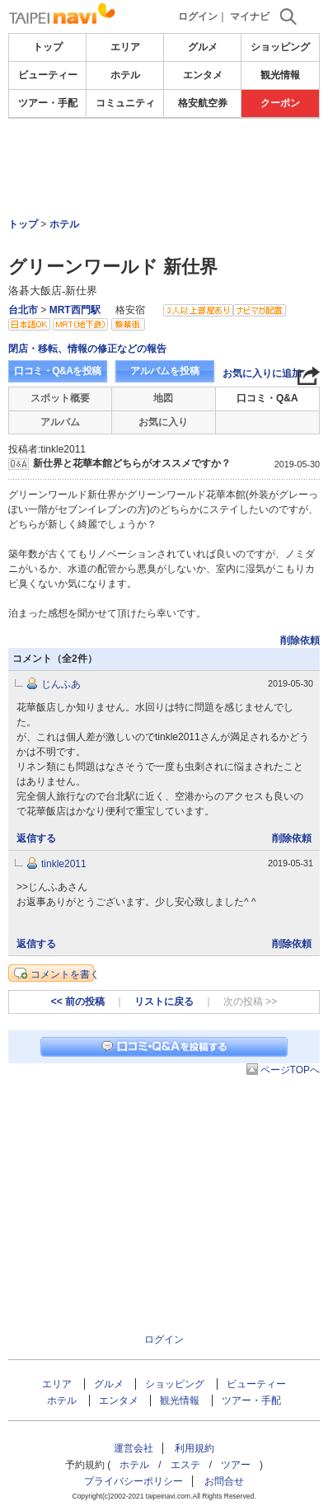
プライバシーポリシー (133, 1481)
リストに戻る (164, 1001)
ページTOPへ (290, 1070)
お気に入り (163, 422)
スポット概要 (60, 398)
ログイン (198, 16)
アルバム (60, 422)
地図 (163, 398)
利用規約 (194, 1448)
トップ (48, 47)
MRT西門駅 (75, 310)
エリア (125, 47)
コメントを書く (65, 974)
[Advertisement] (164, 168)
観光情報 (280, 75)
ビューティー (47, 75)
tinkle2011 (64, 864)
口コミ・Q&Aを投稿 (57, 371)
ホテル (125, 75)
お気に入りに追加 (262, 373)
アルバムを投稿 (164, 371)
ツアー (236, 1465)
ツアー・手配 (47, 103)
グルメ (203, 47)
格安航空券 (202, 103)
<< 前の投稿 (78, 1001)
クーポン (280, 103)
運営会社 (133, 1448)
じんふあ (61, 684)
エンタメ (203, 75)
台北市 (23, 310)
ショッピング (280, 47)
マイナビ (249, 16)
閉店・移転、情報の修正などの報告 (87, 348)
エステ (185, 1465)
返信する (36, 838)
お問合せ (224, 1481)
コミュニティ (125, 103)
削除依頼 (300, 640)
